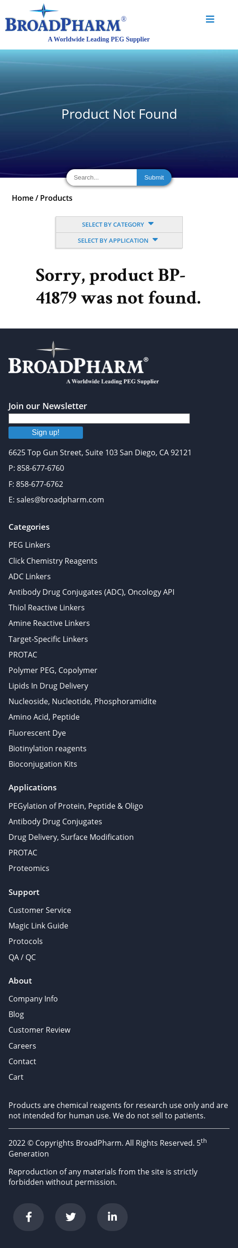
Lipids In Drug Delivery (48, 686)
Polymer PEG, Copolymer (53, 670)
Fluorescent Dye (37, 733)
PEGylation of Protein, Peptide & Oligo (75, 806)
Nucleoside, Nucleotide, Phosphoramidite (82, 701)
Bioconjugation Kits (42, 764)
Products (56, 198)
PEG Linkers (29, 545)
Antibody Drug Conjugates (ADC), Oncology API (91, 592)
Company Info (33, 998)
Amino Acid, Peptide (44, 717)
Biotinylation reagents (47, 748)
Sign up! (46, 432)
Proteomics (28, 868)
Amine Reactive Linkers (49, 623)
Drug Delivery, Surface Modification (71, 837)
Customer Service (39, 910)
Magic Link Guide (38, 925)
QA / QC (22, 957)
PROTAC (22, 654)
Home (22, 198)
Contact (22, 1061)
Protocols (25, 941)
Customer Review (39, 1030)
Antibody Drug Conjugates (55, 821)
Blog (16, 1014)
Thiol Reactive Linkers (46, 607)
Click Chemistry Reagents (53, 561)
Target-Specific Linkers (48, 639)
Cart (16, 1077)
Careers (22, 1046)
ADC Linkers (29, 576)
